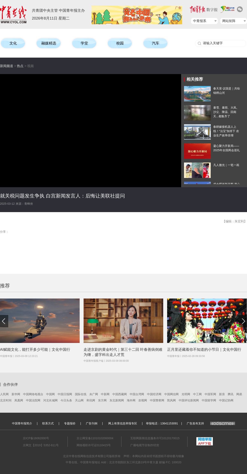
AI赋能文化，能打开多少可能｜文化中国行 (35, 349)
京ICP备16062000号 (36, 438)
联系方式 (48, 423)
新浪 (222, 394)
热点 (20, 66)
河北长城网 (50, 400)
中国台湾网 (137, 394)
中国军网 (210, 394)
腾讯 (230, 394)
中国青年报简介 (22, 423)
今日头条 (66, 400)
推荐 (5, 285)
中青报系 (199, 21)
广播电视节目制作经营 (144, 445)
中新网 (105, 394)
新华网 (16, 394)
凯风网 (171, 400)
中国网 (50, 394)
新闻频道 (6, 66)
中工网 (197, 394)
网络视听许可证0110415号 (94, 445)
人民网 (4, 394)
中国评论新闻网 (189, 400)
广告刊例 (91, 423)
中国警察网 (157, 400)
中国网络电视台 (33, 394)
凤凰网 (18, 400)
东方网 (102, 400)
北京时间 (6, 400)
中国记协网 (226, 400)
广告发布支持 (211, 423)
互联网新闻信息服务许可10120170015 (155, 438)
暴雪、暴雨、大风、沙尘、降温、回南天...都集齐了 (226, 112)
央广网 (93, 394)
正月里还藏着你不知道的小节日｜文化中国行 (204, 349)
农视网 (142, 400)
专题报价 (70, 423)
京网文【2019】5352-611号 (41, 445)
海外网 (131, 400)
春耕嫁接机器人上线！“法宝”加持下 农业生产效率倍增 (226, 131)
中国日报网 (65, 394)
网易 (239, 394)
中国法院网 (33, 400)
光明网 (186, 394)
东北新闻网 (117, 400)
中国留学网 (209, 400)
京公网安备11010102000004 (95, 438)
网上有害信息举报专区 (122, 423)
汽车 (155, 43)
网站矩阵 (228, 21)
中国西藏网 (119, 394)
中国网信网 (171, 394)
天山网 (79, 400)
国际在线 (80, 394)
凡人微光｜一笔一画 (226, 165)
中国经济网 (154, 394)
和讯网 (90, 400)
